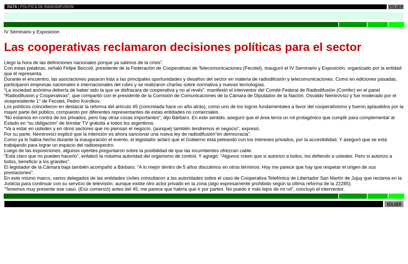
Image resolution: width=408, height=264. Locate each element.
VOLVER (396, 7)
